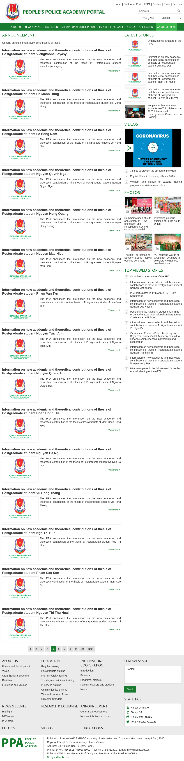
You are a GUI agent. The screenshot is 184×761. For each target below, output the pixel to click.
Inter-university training (54, 675)
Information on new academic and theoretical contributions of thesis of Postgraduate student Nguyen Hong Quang (56, 212)
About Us (10, 661)
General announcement (15, 42)
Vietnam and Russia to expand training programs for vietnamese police (156, 183)
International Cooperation (92, 663)
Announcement (18, 35)
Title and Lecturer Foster (55, 694)
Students (129, 4)
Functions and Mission (14, 685)
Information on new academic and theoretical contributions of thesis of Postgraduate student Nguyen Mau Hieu (56, 251)
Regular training (50, 666)
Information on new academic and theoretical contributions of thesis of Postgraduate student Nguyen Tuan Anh (56, 331)
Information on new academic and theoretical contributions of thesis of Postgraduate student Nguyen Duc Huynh (164, 93)
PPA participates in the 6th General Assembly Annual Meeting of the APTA (155, 370)
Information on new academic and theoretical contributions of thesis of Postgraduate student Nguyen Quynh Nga (56, 172)
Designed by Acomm (58, 757)
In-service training (51, 685)
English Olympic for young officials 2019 (152, 176)
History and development (16, 666)
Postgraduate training (53, 671)
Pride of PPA (143, 4)
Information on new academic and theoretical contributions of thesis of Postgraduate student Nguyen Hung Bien (156, 360)
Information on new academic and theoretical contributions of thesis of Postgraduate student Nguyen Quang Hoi (56, 371)
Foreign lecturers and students (97, 684)
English (163, 17)
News (83, 689)
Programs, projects (91, 680)
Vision (5, 671)
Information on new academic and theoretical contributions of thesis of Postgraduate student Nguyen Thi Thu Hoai (56, 611)
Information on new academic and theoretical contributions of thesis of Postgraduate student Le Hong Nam (56, 132)
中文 (177, 17)
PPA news (7, 720)
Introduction (87, 670)
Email (167, 4)
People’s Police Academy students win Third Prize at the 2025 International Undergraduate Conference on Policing (165, 111)
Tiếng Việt (146, 18)
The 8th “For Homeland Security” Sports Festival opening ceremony (138, 257)
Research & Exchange (59, 706)
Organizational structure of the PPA (149, 276)
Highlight (7, 711)
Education (50, 661)
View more (113, 71)
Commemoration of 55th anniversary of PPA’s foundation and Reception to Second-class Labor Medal (137, 224)
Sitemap (177, 4)
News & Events (14, 706)
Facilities (7, 680)
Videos (131, 124)
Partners (85, 675)
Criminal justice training (54, 689)
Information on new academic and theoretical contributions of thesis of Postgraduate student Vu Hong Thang (56, 491)
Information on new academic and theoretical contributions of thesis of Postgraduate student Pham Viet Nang (164, 77)
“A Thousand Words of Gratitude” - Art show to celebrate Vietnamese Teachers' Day (167, 259)
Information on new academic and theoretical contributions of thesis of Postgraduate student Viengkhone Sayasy (56, 52)
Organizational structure (15, 675)
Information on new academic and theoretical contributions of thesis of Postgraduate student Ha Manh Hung (56, 92)
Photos (132, 192)
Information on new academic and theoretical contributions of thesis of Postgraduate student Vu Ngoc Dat (164, 61)
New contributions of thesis (45, 42)
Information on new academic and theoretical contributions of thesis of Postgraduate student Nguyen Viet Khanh (156, 285)
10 (82, 648)
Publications (91, 728)
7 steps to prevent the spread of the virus (153, 148)
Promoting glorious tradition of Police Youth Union (167, 221)
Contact (157, 4)
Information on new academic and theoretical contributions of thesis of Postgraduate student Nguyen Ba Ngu (56, 451)
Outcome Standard (52, 699)
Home (117, 4)
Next (90, 648)
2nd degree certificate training (57, 680)
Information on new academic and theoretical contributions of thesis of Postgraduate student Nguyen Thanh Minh (156, 349)
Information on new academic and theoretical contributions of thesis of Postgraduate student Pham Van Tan (56, 291)
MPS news (8, 716)
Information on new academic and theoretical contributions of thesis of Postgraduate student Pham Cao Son (56, 571)
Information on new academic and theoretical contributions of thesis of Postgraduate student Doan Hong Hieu (56, 411)
